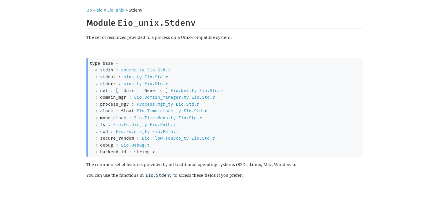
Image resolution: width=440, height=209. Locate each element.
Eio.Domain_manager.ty (161, 97)
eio (100, 10)
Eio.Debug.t (135, 145)
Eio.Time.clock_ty (159, 110)
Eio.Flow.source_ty (165, 138)
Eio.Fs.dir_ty (130, 124)
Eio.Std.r (159, 70)
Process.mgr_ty (155, 104)
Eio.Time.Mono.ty (155, 117)
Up (89, 10)
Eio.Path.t (163, 124)
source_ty (132, 70)
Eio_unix (115, 10)
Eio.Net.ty (184, 90)
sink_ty (133, 77)
